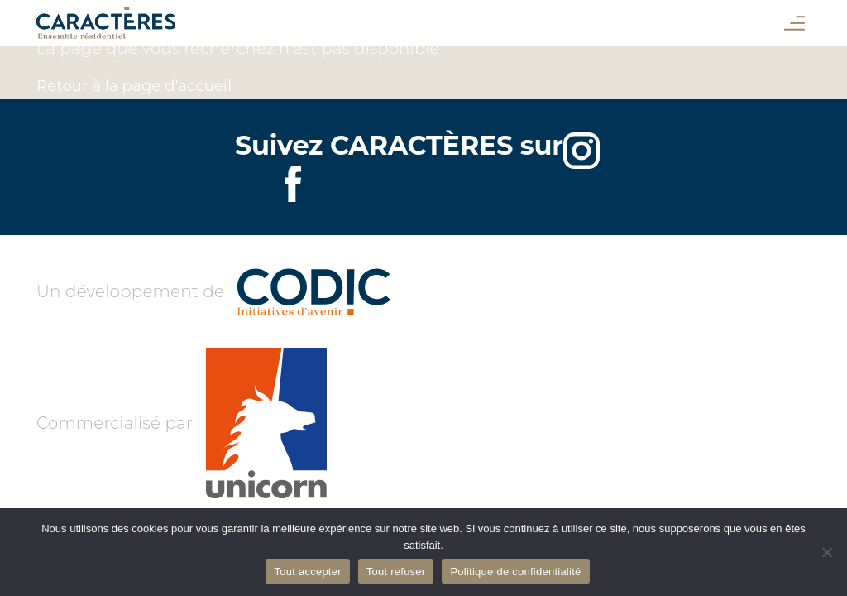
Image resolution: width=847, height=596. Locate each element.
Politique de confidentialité (515, 571)
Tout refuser (396, 571)
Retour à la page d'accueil (134, 86)
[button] (794, 23)
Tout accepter (307, 571)
